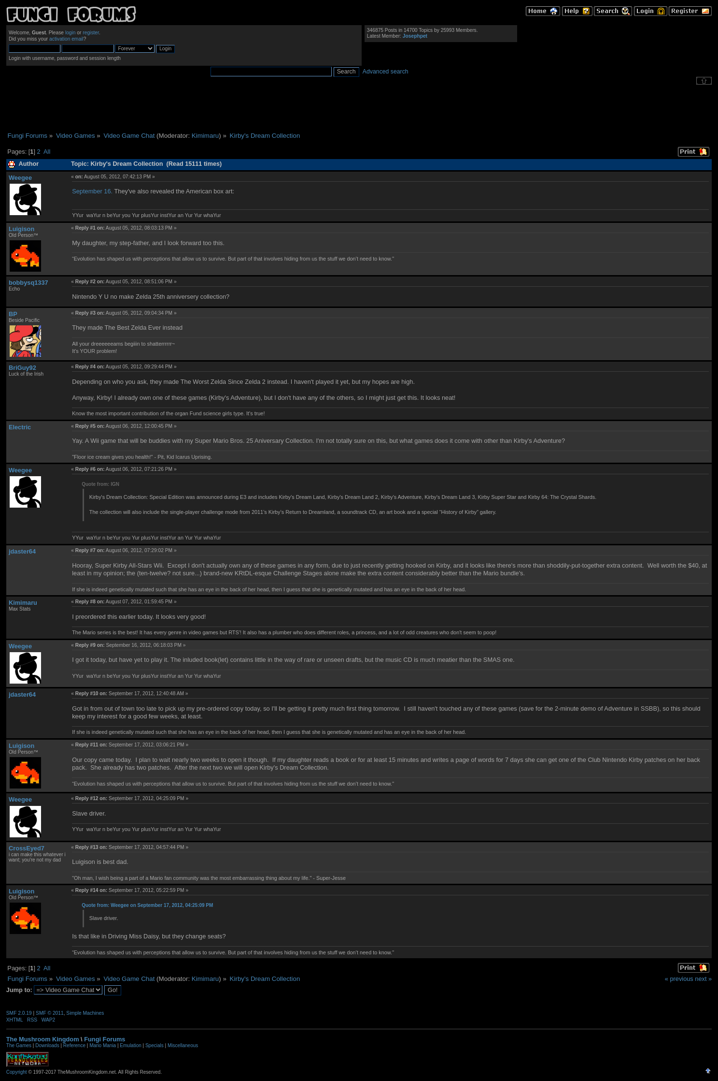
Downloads (47, 1045)
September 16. (92, 191)
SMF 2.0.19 (19, 1013)
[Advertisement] (359, 108)
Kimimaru (205, 135)
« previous (679, 978)
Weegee (20, 177)
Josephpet (415, 36)
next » (703, 978)
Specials (154, 1045)
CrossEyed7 (26, 848)
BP (13, 314)
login (70, 32)
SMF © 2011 (50, 1013)
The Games (18, 1045)
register (91, 32)
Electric (20, 427)
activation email (66, 39)
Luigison (21, 229)
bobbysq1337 (28, 282)
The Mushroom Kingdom (42, 1039)
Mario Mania (102, 1045)
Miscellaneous (183, 1045)
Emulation (130, 1045)
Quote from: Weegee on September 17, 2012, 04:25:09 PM (147, 905)
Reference (74, 1045)
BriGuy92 (22, 367)
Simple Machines (85, 1013)
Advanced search (385, 71)
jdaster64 (22, 551)
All (46, 151)
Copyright (16, 1072)
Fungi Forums (104, 1039)
